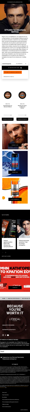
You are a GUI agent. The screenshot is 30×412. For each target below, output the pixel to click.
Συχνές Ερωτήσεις (5, 394)
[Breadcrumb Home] (3, 298)
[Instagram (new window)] (3, 335)
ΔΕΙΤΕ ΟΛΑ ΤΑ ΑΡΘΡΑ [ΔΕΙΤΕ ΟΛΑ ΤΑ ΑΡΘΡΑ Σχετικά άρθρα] (6, 256)
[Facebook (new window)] (5, 335)
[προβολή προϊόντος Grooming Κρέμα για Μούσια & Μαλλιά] (8, 119)
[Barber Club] (15, 145)
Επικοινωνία (4, 392)
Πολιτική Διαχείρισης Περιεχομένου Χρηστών (10, 401)
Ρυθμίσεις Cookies (5, 404)
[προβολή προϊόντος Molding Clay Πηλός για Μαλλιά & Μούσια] (22, 119)
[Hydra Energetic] (15, 199)
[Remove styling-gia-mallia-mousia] (12, 72)
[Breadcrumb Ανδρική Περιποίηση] (14, 298)
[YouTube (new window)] (8, 335)
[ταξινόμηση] (21, 64)
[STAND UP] (15, 287)
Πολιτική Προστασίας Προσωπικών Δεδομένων (10, 399)
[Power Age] (15, 172)
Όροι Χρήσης (4, 397)
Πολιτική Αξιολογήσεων (6, 406)
